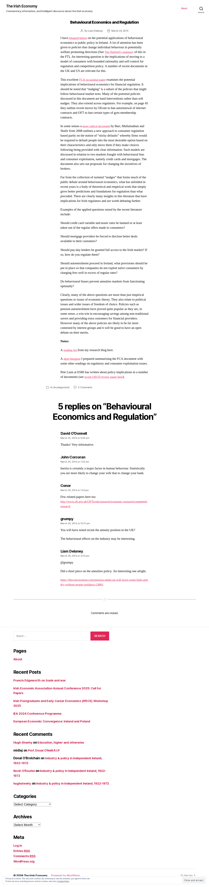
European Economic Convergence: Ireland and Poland (53, 721)
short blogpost (73, 359)
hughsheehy (23, 783)
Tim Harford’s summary (120, 52)
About (184, 8)
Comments (25, 861)
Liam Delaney (95, 31)
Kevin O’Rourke (24, 771)
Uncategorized (61, 387)
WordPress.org (24, 866)
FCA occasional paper (93, 80)
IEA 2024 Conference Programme (38, 713)
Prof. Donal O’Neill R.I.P (45, 750)
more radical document (97, 126)
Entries (22, 856)
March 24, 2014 (120, 31)
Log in (17, 850)
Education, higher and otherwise (63, 742)
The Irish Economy (22, 6)
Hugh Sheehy (23, 742)
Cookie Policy (63, 881)
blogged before (78, 38)
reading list (71, 350)
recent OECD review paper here (104, 377)
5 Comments (85, 387)
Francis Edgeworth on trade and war (41, 680)
